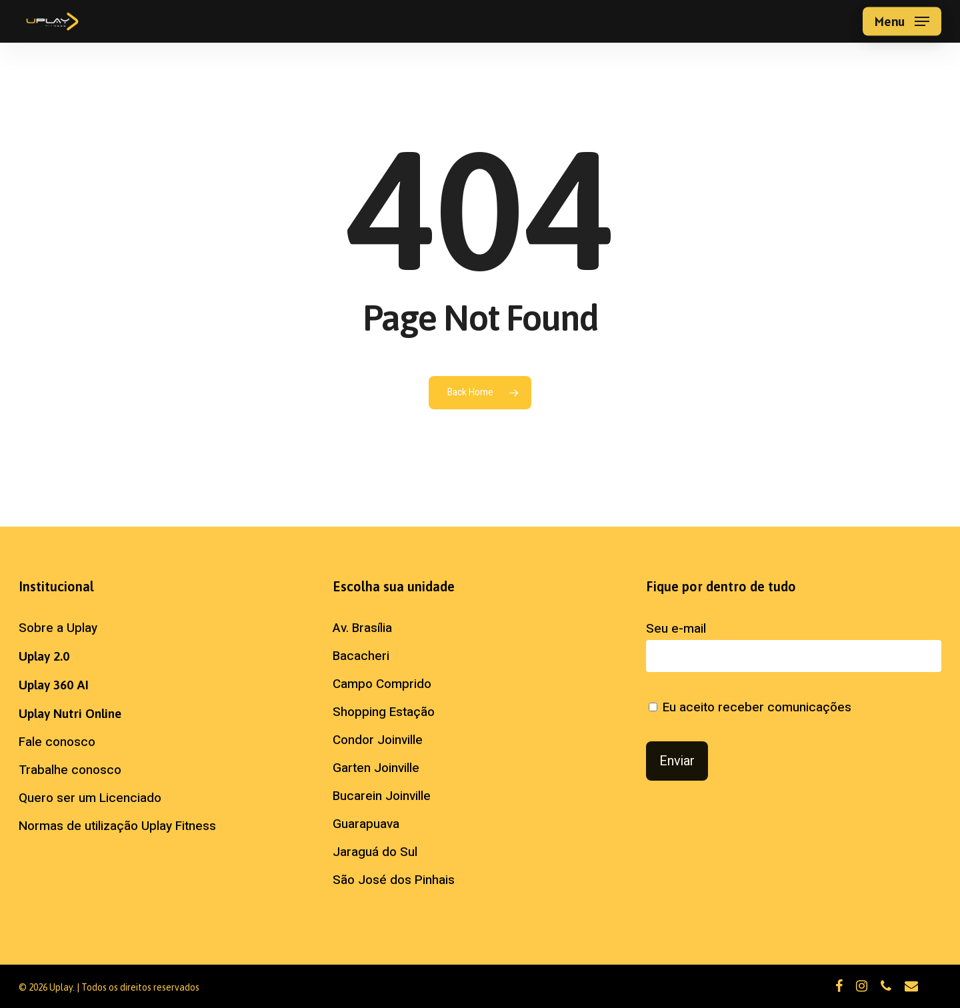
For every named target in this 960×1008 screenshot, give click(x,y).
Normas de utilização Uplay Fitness (117, 826)
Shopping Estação (384, 712)
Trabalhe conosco (70, 770)
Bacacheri (361, 656)
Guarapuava (366, 824)
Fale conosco (57, 742)
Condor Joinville (378, 740)
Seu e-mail (793, 645)
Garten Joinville (376, 768)
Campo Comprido (382, 684)
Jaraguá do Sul (375, 852)
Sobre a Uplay (58, 628)
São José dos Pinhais (394, 880)
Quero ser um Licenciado (90, 798)
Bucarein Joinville (382, 796)
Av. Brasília (362, 628)
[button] (902, 22)
